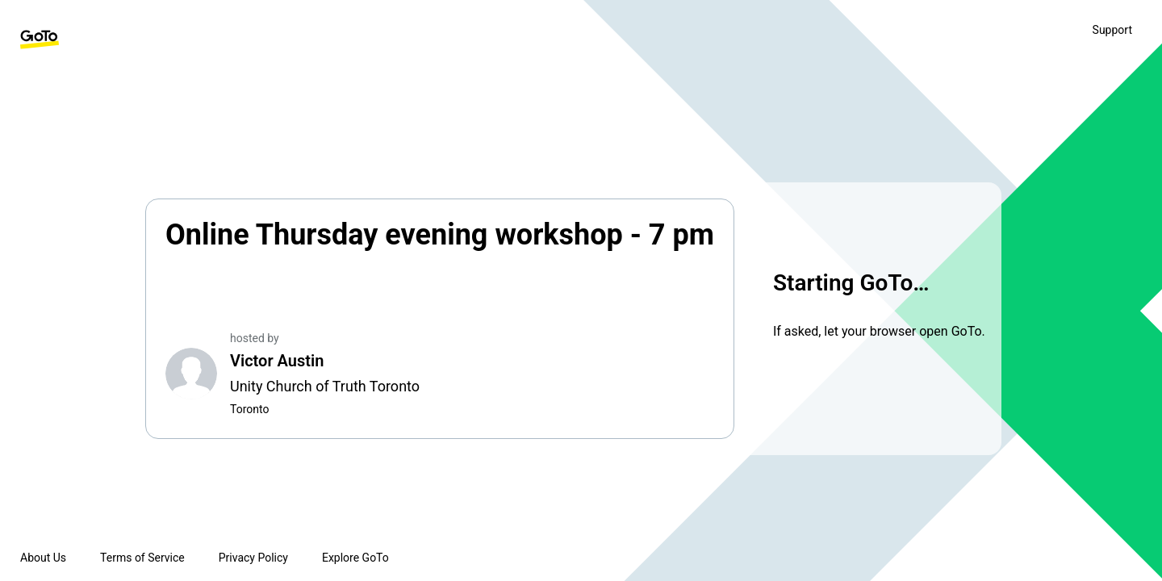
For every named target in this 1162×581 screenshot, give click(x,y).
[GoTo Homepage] (39, 39)
